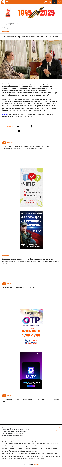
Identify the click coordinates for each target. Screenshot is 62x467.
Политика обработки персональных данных (35, 458)
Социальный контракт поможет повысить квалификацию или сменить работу (31, 400)
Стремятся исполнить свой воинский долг (19, 287)
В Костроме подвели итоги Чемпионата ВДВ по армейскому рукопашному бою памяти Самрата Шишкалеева (26, 147)
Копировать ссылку (9, 28)
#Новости (5, 31)
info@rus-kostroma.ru (18, 433)
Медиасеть (36, 464)
